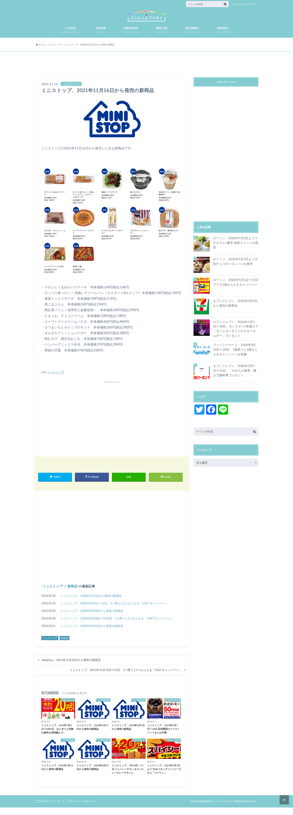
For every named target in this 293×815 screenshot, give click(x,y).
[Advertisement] (146, 72)
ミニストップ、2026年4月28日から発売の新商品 (91, 618)
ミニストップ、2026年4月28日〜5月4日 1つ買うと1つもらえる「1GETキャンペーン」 (117, 626)
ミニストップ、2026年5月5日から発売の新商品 (90, 603)
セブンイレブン (70, 36)
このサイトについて (245, 4)
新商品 (72, 594)
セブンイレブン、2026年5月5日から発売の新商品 (235, 310)
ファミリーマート (131, 36)
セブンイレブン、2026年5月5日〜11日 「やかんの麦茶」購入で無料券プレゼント (235, 376)
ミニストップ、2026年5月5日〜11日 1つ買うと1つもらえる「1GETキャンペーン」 (115, 610)
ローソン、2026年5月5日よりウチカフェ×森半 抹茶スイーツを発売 (235, 247)
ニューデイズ (223, 36)
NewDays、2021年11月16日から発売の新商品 (71, 667)
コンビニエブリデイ (221, 808)
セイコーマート (192, 36)
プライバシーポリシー (78, 808)
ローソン (100, 36)
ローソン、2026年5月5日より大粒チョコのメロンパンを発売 (235, 268)
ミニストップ (161, 36)
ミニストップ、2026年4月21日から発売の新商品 (91, 633)
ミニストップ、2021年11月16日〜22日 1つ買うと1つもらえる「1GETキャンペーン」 (126, 677)
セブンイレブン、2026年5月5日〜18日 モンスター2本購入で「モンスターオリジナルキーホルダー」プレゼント (235, 335)
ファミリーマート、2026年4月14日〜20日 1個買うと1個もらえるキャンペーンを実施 (235, 355)
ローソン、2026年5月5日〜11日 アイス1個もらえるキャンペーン (235, 289)
